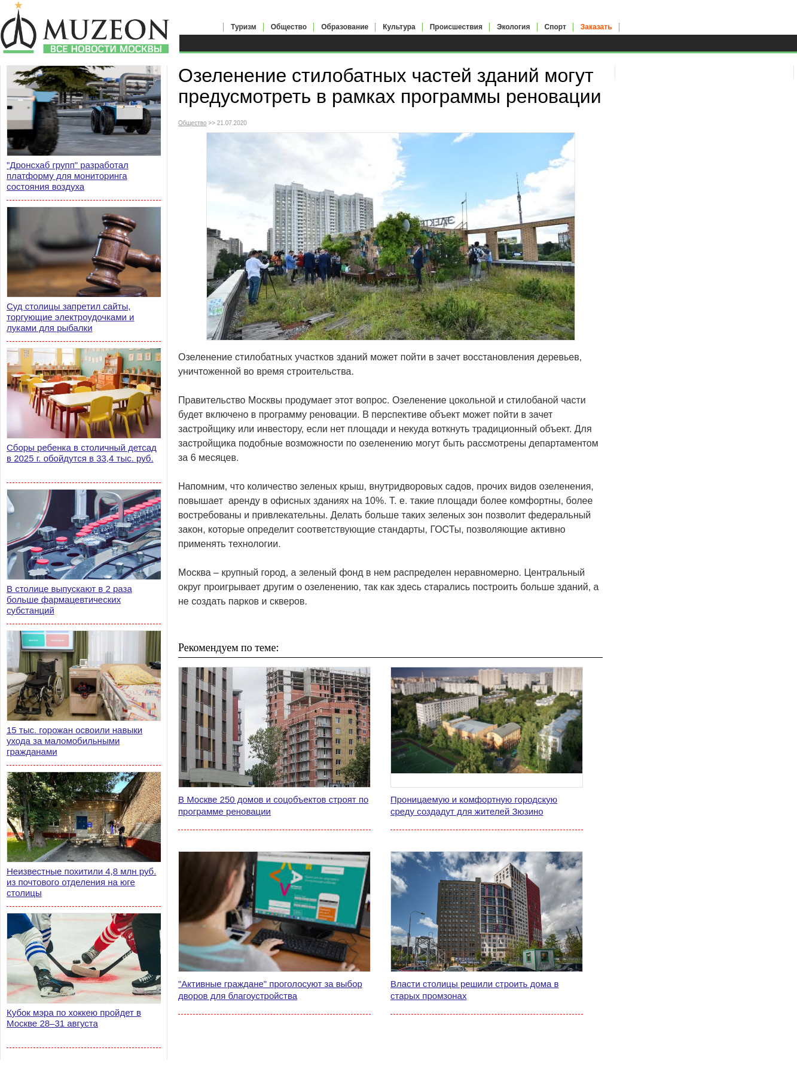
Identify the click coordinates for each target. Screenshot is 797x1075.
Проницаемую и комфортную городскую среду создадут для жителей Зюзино (473, 805)
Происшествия (456, 27)
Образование (344, 27)
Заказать (596, 27)
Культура (399, 27)
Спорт (555, 27)
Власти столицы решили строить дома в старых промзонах (474, 990)
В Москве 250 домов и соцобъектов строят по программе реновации (273, 805)
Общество (289, 27)
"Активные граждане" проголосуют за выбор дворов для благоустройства (270, 990)
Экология (513, 27)
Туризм (243, 27)
